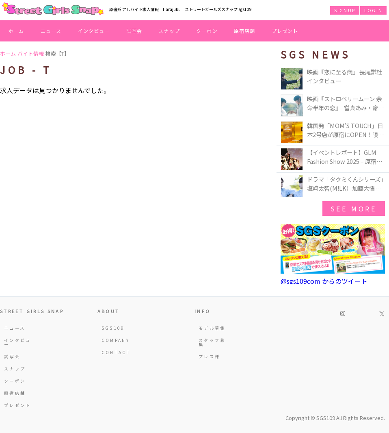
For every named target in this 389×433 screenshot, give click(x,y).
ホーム (16, 30)
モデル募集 (212, 328)
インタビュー (94, 30)
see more (354, 208)
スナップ (169, 30)
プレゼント (285, 30)
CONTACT (116, 352)
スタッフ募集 (212, 342)
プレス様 (209, 356)
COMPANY (116, 340)
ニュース (51, 30)
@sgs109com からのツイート (324, 281)
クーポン (207, 30)
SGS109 (113, 328)
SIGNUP (344, 10)
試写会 (134, 30)
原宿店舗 (244, 30)
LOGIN (373, 10)
